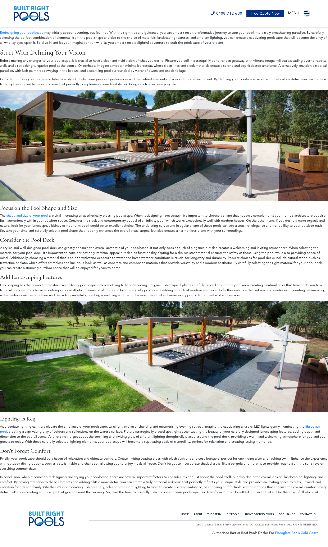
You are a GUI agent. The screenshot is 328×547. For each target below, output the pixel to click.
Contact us (308, 514)
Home (185, 514)
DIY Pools (233, 514)
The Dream (214, 514)
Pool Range (287, 514)
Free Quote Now (265, 13)
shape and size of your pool (27, 215)
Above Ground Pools (259, 514)
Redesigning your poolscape (22, 32)
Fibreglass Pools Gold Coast (296, 532)
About (198, 514)
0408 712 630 (226, 13)
